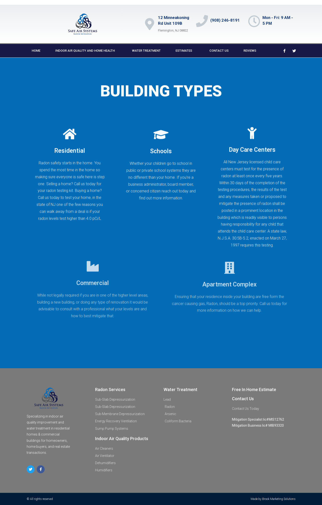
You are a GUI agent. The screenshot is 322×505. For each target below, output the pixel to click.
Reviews (249, 50)
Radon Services (110, 389)
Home (36, 50)
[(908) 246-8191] (202, 21)
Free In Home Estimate (254, 389)
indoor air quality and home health (86, 50)
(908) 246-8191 (225, 20)
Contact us (219, 50)
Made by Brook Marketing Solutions (273, 499)
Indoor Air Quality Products (121, 438)
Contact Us (243, 398)
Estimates (185, 50)
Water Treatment (146, 50)
